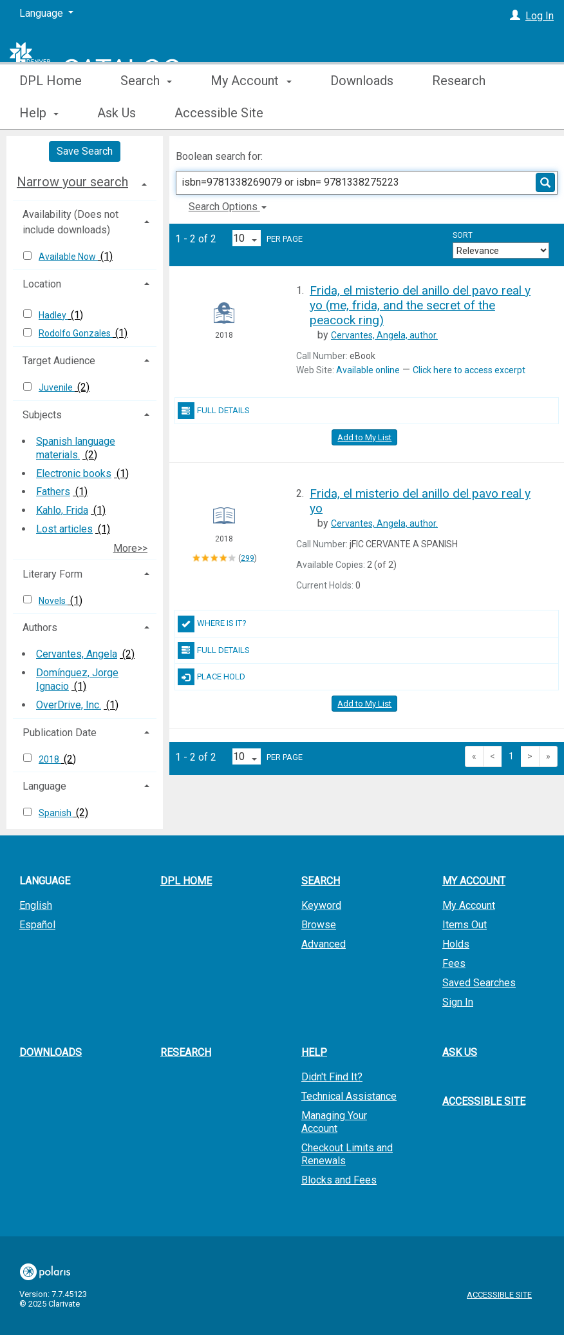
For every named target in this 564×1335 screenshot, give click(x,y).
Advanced (323, 944)
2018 (50, 759)
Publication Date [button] (60, 732)
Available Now (68, 256)
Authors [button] (40, 627)
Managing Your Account (334, 1122)
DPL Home (50, 113)
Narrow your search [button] (72, 182)
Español (37, 925)
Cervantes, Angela (76, 654)
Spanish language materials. (75, 448)
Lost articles (64, 529)
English (35, 905)
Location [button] (42, 284)
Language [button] (44, 786)
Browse (318, 925)
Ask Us (459, 1052)
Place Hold (211, 676)
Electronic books (73, 473)
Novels (53, 601)
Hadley (53, 315)
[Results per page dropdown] (246, 238)
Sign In (457, 1002)
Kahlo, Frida (62, 510)
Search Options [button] (228, 206)
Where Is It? (212, 624)
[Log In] (515, 16)
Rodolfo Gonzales (76, 333)
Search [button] (146, 113)
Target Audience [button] (59, 361)
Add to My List (364, 437)
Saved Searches (479, 983)
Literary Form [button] (52, 574)
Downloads (361, 113)
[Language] (46, 13)
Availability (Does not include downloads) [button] (70, 222)
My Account (468, 905)
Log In (539, 16)
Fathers (53, 491)
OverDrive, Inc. (68, 705)
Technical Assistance (349, 1096)
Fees (453, 963)
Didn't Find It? (331, 1077)
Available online (368, 370)
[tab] (84, 182)
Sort (463, 235)
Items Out (464, 925)
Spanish (56, 813)
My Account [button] (251, 113)
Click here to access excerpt (469, 370)
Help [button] (314, 1052)
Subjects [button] (42, 415)
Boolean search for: (220, 156)
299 (247, 557)
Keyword (321, 905)
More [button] (457, 113)
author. (384, 335)
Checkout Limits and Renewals (347, 1154)
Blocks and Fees (339, 1180)
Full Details (214, 410)
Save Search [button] (85, 151)
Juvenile (57, 387)
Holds (455, 944)
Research (185, 1052)
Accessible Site (483, 1101)
